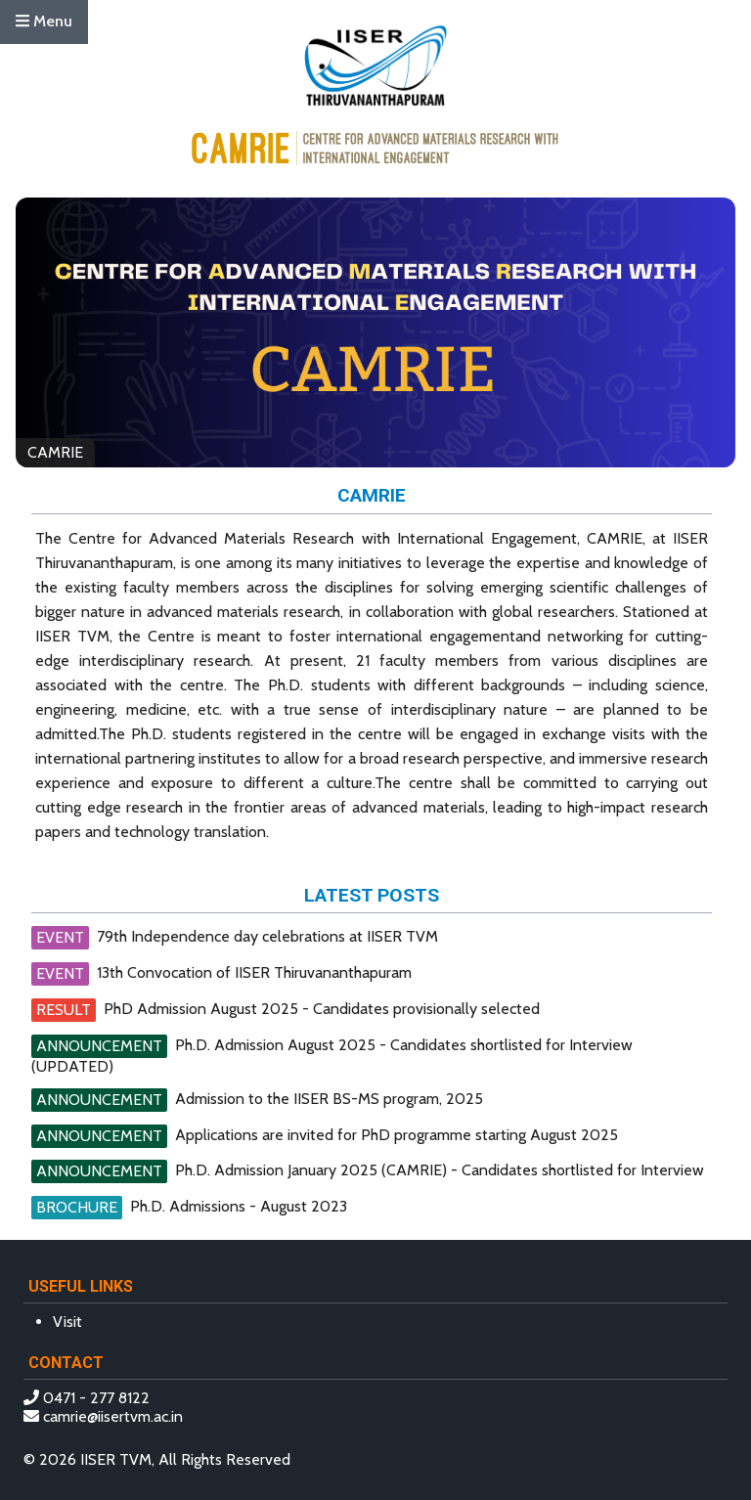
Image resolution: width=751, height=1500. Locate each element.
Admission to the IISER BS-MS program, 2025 (329, 1098)
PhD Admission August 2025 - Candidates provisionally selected (322, 1008)
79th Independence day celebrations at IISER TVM (267, 936)
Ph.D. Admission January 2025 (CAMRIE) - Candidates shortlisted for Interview (439, 1170)
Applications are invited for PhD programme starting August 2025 (396, 1134)
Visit (67, 1321)
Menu (44, 21)
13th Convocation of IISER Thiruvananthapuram (254, 972)
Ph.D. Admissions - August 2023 (238, 1206)
